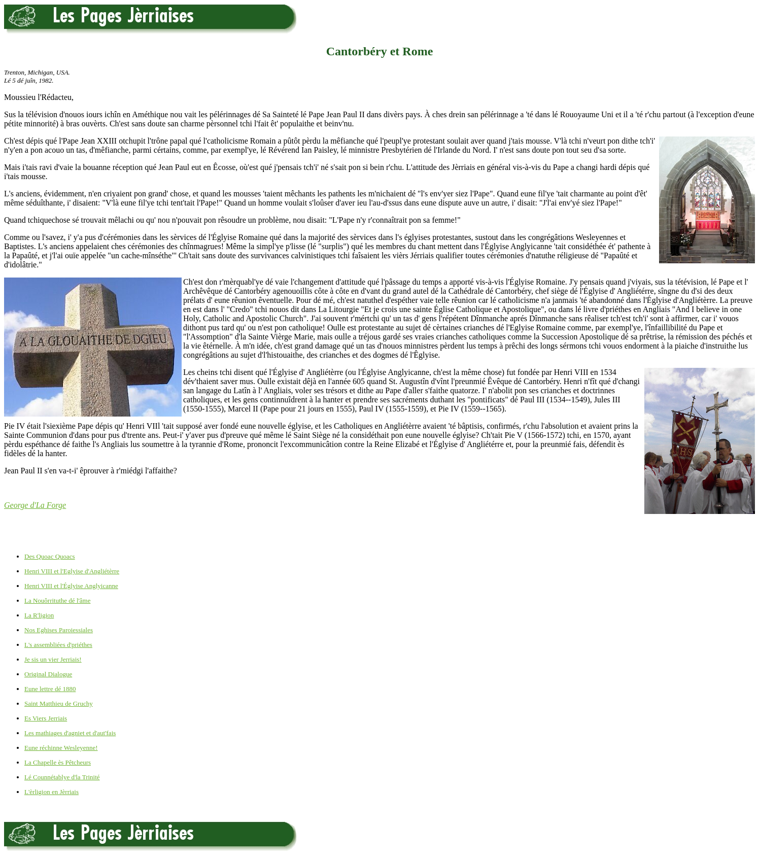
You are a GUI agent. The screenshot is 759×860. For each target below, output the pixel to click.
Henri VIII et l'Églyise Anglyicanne (71, 586)
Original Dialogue (48, 674)
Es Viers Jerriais (45, 718)
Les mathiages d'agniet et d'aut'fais (70, 733)
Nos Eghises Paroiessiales (58, 630)
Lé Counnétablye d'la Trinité (62, 777)
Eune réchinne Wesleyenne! (61, 747)
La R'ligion (39, 615)
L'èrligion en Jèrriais (51, 792)
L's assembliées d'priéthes (58, 644)
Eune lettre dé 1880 (50, 689)
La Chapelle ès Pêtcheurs (57, 762)
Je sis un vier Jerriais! (53, 659)
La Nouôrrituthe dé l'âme (57, 600)
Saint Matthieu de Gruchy (58, 703)
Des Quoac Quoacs (49, 556)
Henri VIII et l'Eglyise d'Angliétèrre (71, 571)
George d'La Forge (35, 505)
